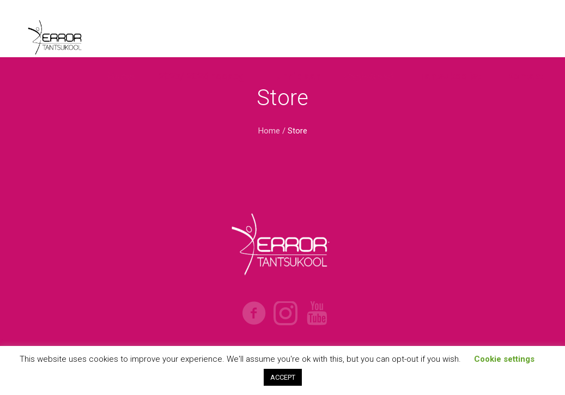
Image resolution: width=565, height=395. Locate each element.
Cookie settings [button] (504, 359)
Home (269, 131)
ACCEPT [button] (282, 377)
